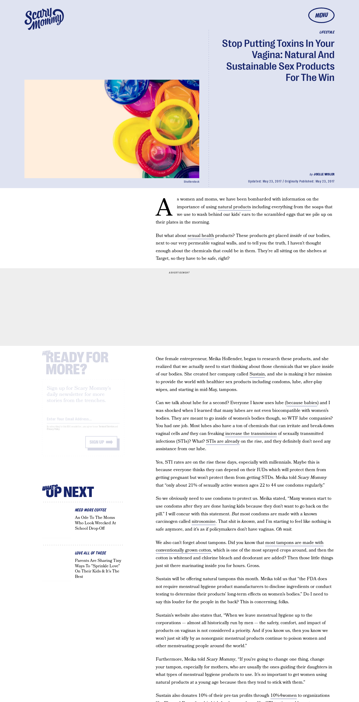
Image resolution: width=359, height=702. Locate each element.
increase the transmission (251, 433)
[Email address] (83, 422)
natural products (234, 207)
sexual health (200, 236)
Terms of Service (106, 430)
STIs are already (223, 441)
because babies (301, 403)
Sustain (257, 374)
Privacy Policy (53, 433)
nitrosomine (204, 521)
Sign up (97, 446)
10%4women (283, 695)
